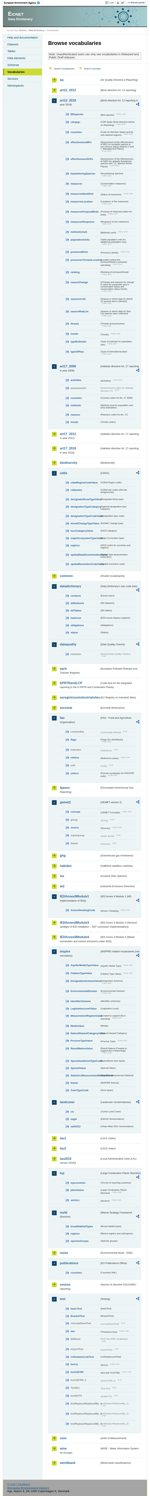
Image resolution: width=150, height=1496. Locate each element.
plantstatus (77, 1190)
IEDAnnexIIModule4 (74, 937)
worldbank (67, 1462)
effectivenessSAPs (82, 159)
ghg (62, 855)
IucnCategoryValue (82, 530)
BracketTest (78, 1316)
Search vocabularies (64, 68)
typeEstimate (78, 341)
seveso (65, 1284)
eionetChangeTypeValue (85, 523)
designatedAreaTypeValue (85, 499)
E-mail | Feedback (18, 1484)
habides (65, 865)
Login (111, 2)
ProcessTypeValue (81, 1040)
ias (62, 876)
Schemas (13, 65)
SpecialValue (78, 1068)
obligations (77, 625)
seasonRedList (79, 311)
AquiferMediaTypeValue (84, 965)
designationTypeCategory (85, 506)
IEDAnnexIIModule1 (74, 896)
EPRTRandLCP (71, 683)
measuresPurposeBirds (85, 211)
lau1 (63, 1138)
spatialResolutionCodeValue (85, 564)
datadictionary (70, 586)
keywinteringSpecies (83, 173)
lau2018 (65, 1158)
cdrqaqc (75, 122)
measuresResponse (82, 221)
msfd (63, 1212)
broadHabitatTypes (82, 1226)
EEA (23, 3)
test (62, 1299)
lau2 (63, 1148)
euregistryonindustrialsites (80, 697)
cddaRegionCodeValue (84, 482)
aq (61, 79)
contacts (76, 595)
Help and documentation (22, 37)
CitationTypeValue (81, 973)
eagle (74, 1119)
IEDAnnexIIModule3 (74, 922)
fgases (65, 787)
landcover (67, 1102)
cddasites (76, 489)
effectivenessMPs (81, 142)
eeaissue (76, 617)
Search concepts (92, 68)
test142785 (77, 1372)
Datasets (12, 44)
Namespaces (15, 85)
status (74, 632)
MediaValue (77, 1025)
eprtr (63, 668)
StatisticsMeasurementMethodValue (85, 1075)
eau (73, 1331)
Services (12, 78)
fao (62, 718)
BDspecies (77, 114)
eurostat (66, 707)
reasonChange (79, 282)
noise (64, 1252)
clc (72, 1111)
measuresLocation (82, 201)
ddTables (76, 610)
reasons (75, 414)
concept (75, 811)
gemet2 (65, 802)
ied (62, 886)
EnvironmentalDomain (84, 991)
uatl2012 (75, 1126)
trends (74, 333)
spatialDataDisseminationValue (85, 554)
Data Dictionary (36, 30)
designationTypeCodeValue (85, 516)
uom (63, 1438)
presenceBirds (79, 251)
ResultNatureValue (82, 1048)
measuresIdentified (82, 193)
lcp (62, 1173)
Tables (11, 51)
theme (74, 1082)
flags (73, 739)
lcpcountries (78, 1182)
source (75, 827)
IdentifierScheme (81, 1001)
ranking (75, 272)
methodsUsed (79, 231)
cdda (63, 473)
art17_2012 (68, 434)
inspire (65, 951)
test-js (74, 1364)
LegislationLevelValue (84, 1008)
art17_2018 (68, 448)
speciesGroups (79, 1241)
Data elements (16, 58)
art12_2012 (68, 90)
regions (75, 545)
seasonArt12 (78, 299)
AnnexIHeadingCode (83, 910)
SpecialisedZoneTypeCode (85, 1060)
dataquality (68, 644)
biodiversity (68, 462)
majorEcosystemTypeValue (85, 538)
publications (69, 1263)
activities (76, 380)
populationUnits (80, 239)
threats (75, 323)
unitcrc (75, 773)
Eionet (23, 30)
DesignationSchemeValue (85, 981)
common (66, 576)
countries (76, 132)
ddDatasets (77, 603)
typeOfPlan (77, 351)
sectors (75, 1200)
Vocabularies (16, 72)
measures (76, 183)
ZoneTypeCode (79, 1090)
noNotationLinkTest (82, 1356)
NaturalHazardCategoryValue (85, 1033)
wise (63, 1448)
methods (76, 405)
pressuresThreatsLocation (85, 259)
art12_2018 (68, 100)
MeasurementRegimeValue (85, 1015)
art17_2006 (68, 366)
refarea (75, 757)
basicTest (76, 1308)
